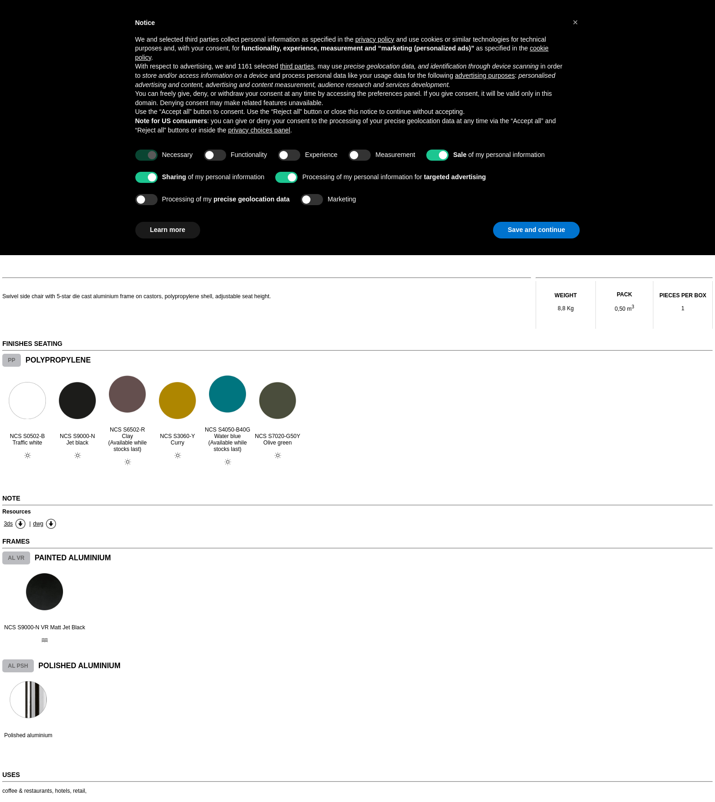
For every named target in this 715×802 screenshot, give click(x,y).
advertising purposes (485, 75)
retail (79, 791)
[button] (575, 22)
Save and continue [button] (536, 229)
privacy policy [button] (374, 39)
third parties (297, 66)
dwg (38, 523)
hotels (62, 791)
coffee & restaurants (27, 791)
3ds (8, 523)
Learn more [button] (167, 229)
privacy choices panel (259, 130)
